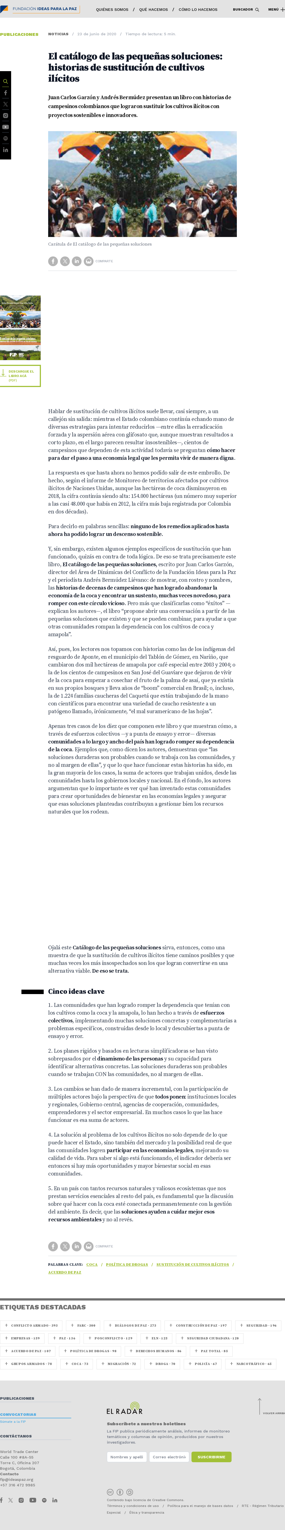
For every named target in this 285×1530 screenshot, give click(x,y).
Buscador (246, 10)
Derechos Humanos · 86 (155, 1351)
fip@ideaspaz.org (16, 1479)
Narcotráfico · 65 (250, 1364)
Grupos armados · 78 (28, 1364)
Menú (276, 10)
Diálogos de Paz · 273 (132, 1325)
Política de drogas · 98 (90, 1351)
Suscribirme (211, 1457)
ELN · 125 (156, 1338)
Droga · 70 (162, 1364)
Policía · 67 (202, 1364)
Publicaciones (17, 1398)
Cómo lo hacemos (198, 9)
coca (92, 1264)
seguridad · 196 (258, 1325)
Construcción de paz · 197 (198, 1325)
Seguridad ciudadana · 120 (210, 1338)
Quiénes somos (112, 9)
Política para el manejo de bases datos (200, 1506)
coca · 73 (77, 1364)
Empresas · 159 (22, 1338)
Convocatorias (18, 1414)
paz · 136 (64, 1338)
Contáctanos (16, 1436)
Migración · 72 (118, 1364)
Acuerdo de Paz (64, 1272)
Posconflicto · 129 (110, 1338)
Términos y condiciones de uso (133, 1506)
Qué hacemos (153, 9)
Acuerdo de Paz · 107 (28, 1351)
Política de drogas (127, 1264)
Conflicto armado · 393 (31, 1325)
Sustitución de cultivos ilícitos (192, 1264)
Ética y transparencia (146, 1512)
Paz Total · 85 (211, 1351)
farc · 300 (83, 1325)
